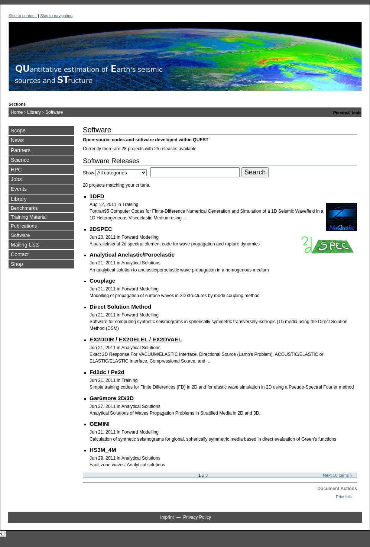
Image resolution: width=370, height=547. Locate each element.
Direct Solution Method (120, 306)
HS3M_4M (103, 450)
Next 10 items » (337, 475)
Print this (343, 497)
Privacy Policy (197, 517)
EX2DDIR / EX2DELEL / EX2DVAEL (136, 339)
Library (34, 112)
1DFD (97, 196)
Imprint (167, 517)
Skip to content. (23, 15)
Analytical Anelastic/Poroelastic (132, 254)
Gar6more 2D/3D (112, 398)
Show (88, 173)
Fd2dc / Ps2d (107, 372)
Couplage (102, 280)
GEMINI (100, 424)
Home (17, 112)
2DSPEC (101, 229)
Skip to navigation (56, 15)
